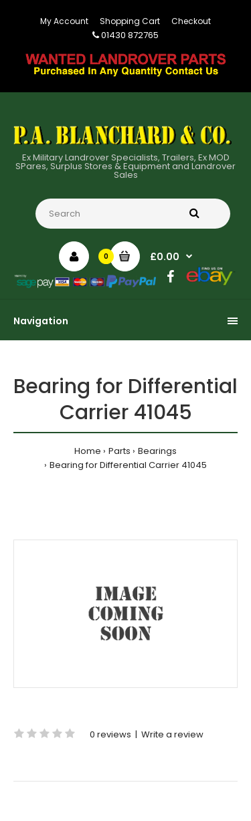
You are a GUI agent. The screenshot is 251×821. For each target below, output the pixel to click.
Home (87, 451)
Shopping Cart (130, 21)
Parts (119, 451)
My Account (64, 21)
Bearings (157, 451)
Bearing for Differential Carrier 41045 (128, 465)
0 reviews (110, 734)
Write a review (172, 734)
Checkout (191, 21)
